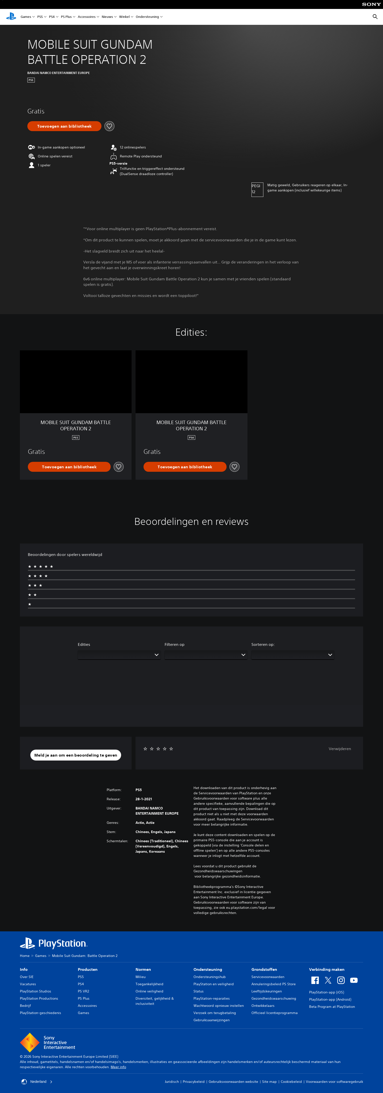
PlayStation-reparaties (211, 998)
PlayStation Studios (35, 991)
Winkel (124, 17)
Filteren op (175, 644)
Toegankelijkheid (149, 984)
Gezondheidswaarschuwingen (217, 871)
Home (25, 955)
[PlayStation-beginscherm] (11, 17)
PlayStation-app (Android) (330, 999)
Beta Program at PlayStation (332, 1006)
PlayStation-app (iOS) (326, 992)
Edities (84, 644)
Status (198, 991)
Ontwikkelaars (263, 1005)
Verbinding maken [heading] (326, 969)
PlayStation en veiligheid (213, 984)
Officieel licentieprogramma (274, 1013)
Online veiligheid (149, 991)
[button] (75, 755)
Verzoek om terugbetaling (214, 1013)
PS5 (40, 17)
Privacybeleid (194, 1081)
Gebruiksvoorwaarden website (233, 1081)
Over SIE (27, 977)
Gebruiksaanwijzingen (211, 1020)
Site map (269, 1081)
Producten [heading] (87, 969)
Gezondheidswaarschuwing (273, 998)
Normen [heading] (143, 969)
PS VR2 (83, 991)
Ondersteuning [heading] (207, 969)
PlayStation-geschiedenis (40, 1013)
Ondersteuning (147, 17)
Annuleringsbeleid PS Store (273, 984)
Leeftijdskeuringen (266, 991)
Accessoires (87, 17)
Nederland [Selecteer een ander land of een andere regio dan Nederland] (37, 1082)
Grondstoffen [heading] (264, 969)
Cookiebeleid (291, 1081)
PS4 (52, 17)
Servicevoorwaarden (267, 977)
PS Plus (66, 17)
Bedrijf (25, 1005)
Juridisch (172, 1081)
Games (26, 17)
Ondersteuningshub (209, 977)
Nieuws (107, 17)
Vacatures (28, 984)
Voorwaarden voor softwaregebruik (334, 1081)
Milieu (140, 977)
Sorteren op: (263, 644)
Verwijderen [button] (340, 748)
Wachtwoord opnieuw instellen (218, 1005)
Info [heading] (24, 969)
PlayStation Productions (39, 998)
